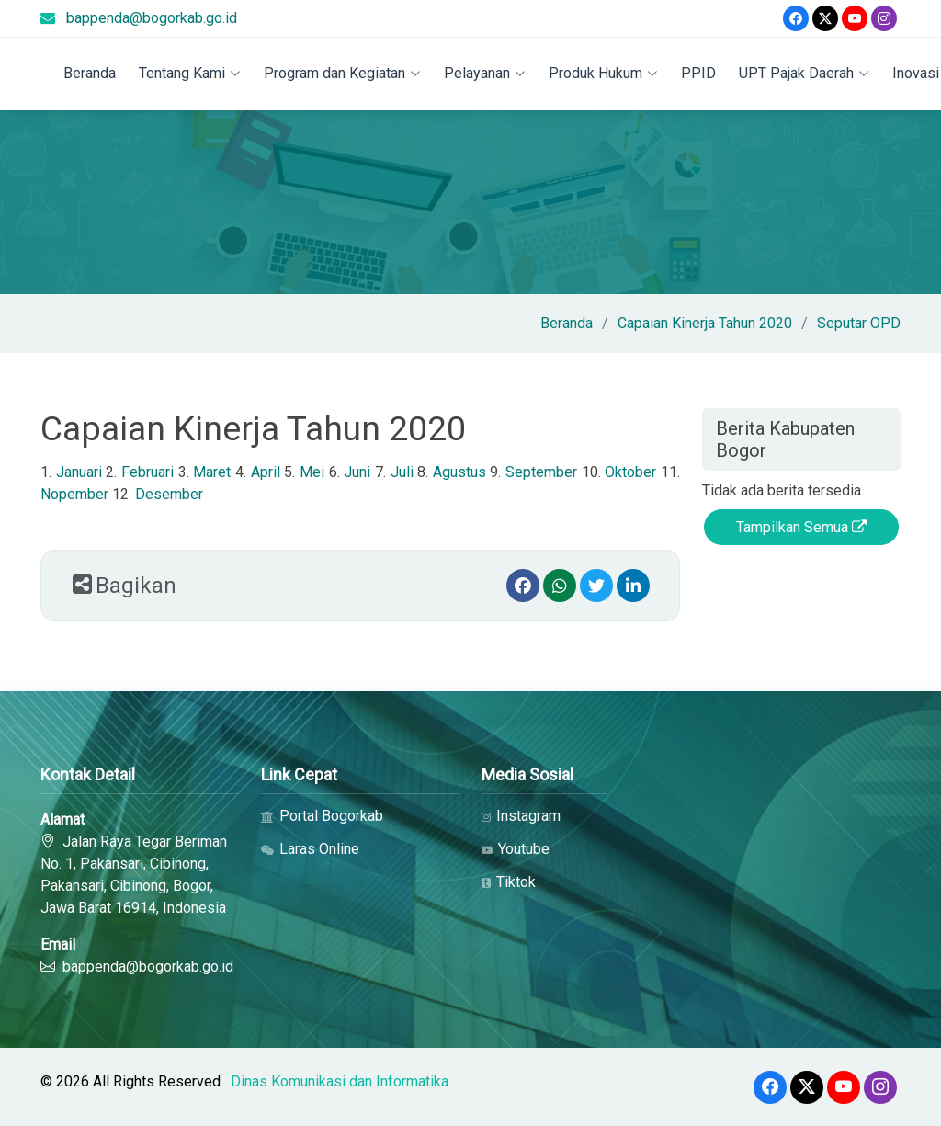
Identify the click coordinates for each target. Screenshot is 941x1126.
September (541, 472)
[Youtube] (854, 18)
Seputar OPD (859, 323)
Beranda (89, 73)
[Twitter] (825, 18)
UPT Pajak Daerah (804, 73)
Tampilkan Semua (801, 527)
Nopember (74, 494)
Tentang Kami (190, 73)
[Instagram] (884, 18)
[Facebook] (796, 18)
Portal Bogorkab (322, 816)
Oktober (630, 472)
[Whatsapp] (559, 585)
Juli (402, 472)
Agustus (459, 472)
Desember (169, 494)
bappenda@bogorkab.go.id (151, 18)
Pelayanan (485, 73)
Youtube (516, 849)
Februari (147, 472)
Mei (312, 472)
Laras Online (310, 849)
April (265, 472)
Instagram (521, 816)
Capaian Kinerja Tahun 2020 (705, 323)
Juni (357, 472)
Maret (212, 472)
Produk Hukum (603, 73)
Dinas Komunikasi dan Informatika (339, 1081)
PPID (698, 73)
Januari (79, 472)
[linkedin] (633, 585)
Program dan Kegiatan (342, 73)
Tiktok (509, 882)
